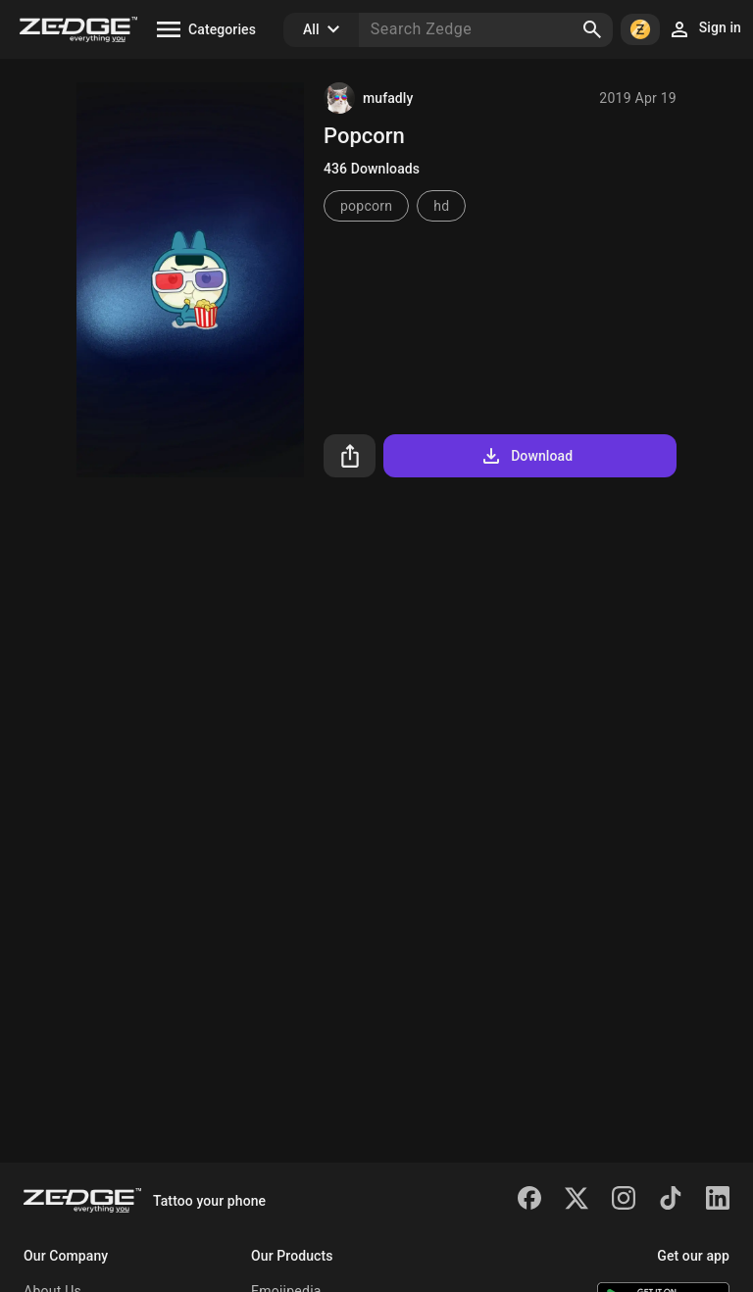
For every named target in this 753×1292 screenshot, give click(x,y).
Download (526, 456)
